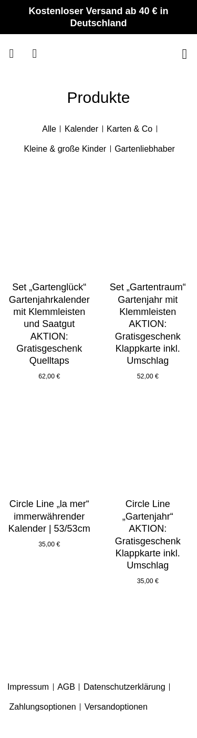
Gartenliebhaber (145, 148)
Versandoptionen (116, 706)
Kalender (81, 128)
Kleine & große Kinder (65, 148)
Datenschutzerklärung (124, 686)
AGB (66, 686)
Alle (49, 128)
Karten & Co (129, 128)
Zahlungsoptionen (42, 706)
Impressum (28, 686)
